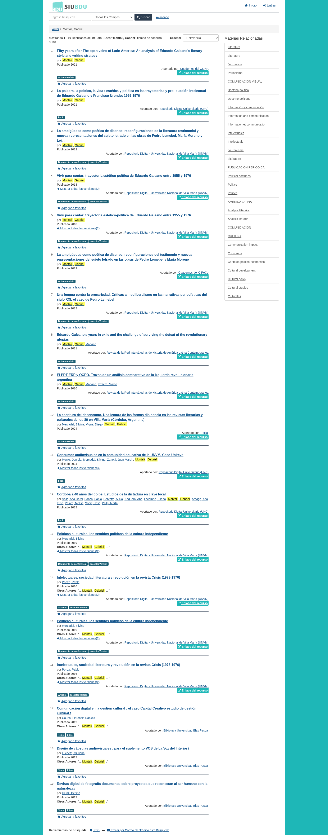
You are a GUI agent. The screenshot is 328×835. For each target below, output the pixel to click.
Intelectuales (236, 133)
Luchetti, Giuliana (73, 753)
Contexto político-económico (246, 262)
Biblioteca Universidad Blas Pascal (186, 730)
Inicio (251, 5)
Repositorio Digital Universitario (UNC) (184, 108)
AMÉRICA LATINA (240, 201)
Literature (234, 55)
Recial (204, 432)
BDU (56, 6)
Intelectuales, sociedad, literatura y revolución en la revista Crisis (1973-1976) (118, 577)
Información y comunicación (246, 107)
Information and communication (248, 116)
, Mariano (79, 344)
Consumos (235, 253)
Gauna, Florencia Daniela (78, 718)
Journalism (235, 64)
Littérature (234, 158)
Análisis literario (238, 219)
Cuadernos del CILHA (194, 68)
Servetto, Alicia (113, 499)
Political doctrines (239, 176)
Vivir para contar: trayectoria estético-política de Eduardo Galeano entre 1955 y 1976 (124, 175)
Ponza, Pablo (93, 499)
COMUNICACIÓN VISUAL (245, 81)
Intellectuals (235, 141)
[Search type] (112, 17)
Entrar (269, 5)
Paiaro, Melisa (74, 503)
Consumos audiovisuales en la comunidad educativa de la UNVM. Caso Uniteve (120, 455)
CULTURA (234, 236)
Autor (55, 29)
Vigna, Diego (94, 424)
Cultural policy (237, 279)
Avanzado (162, 17)
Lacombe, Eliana (155, 499)
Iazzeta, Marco (107, 384)
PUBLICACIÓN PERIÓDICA (246, 167)
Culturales (234, 296)
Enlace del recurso (193, 73)
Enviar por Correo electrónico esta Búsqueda (138, 830)
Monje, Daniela (71, 459)
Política (232, 193)
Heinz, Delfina (71, 793)
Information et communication (247, 124)
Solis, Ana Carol (72, 499)
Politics (232, 184)
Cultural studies (238, 287)
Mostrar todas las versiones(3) (78, 468)
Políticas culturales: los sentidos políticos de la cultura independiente (112, 534)
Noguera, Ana (133, 499)
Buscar (143, 17)
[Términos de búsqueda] (70, 17)
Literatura (234, 47)
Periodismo (235, 73)
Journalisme (235, 150)
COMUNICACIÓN (239, 227)
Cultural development (241, 270)
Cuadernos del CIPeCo (193, 272)
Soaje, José (92, 503)
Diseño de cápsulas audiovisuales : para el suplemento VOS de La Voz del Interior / (123, 748)
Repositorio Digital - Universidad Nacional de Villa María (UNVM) (166, 153)
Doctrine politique (239, 98)
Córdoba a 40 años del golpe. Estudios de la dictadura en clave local (111, 494)
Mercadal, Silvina (73, 424)
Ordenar (175, 38)
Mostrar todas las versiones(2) (78, 188)
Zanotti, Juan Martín (120, 459)
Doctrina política (238, 90)
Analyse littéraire (239, 210)
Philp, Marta (110, 503)
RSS (95, 830)
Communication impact (243, 244)
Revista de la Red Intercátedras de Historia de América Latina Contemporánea (158, 352)
